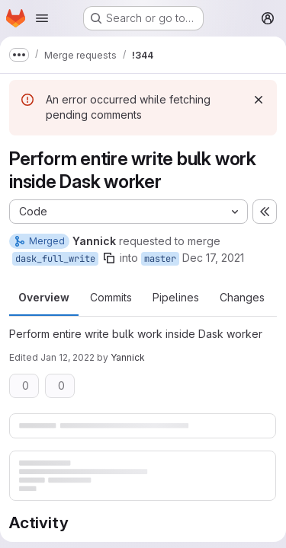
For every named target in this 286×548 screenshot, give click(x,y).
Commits (111, 297)
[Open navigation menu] (42, 18)
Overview (43, 297)
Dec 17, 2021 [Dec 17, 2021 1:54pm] (213, 257)
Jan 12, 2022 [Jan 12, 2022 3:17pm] (67, 357)
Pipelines (176, 297)
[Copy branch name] (109, 258)
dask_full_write (55, 259)
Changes (242, 297)
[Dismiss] (258, 100)
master (160, 259)
